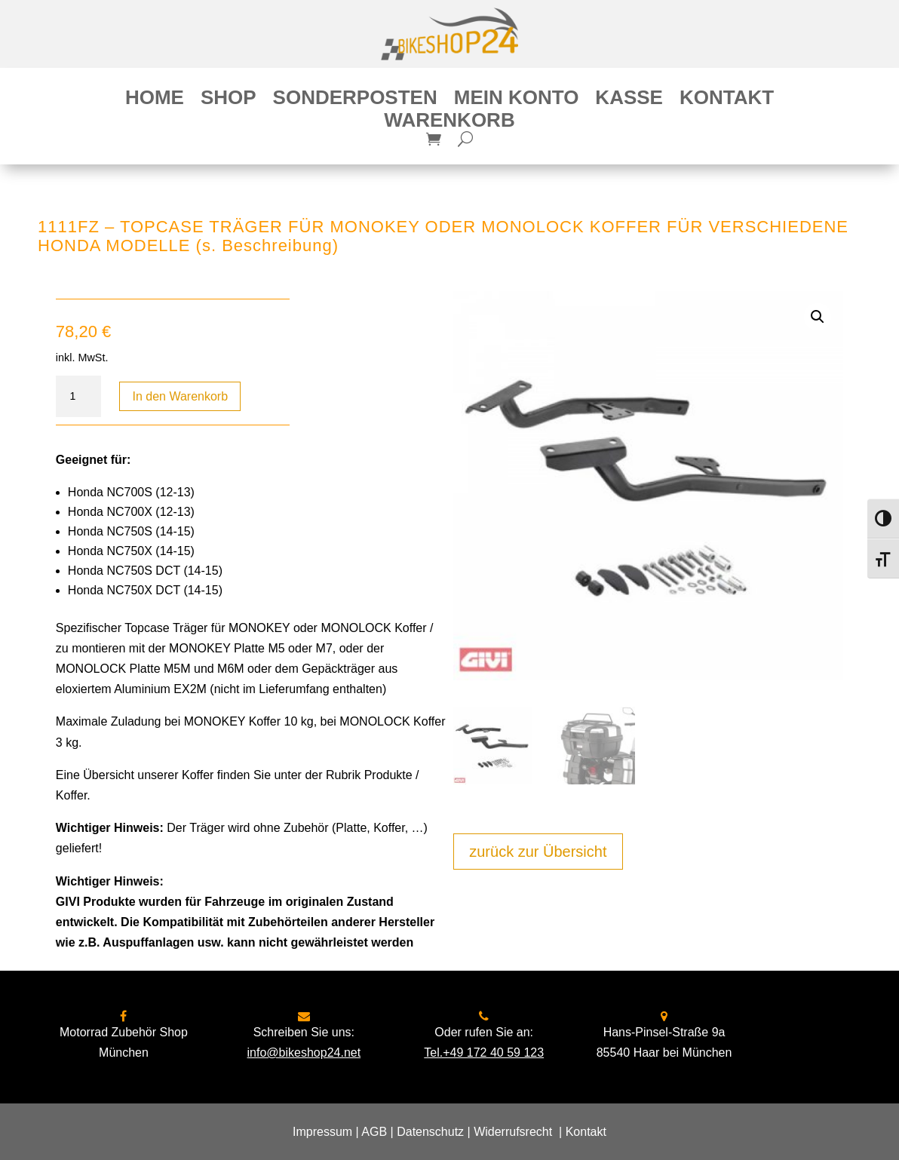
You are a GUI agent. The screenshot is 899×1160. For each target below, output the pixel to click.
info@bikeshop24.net (304, 1052)
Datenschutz (430, 1131)
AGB (374, 1131)
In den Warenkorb (180, 396)
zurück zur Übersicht (537, 851)
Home (154, 100)
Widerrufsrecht (513, 1131)
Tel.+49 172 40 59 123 (484, 1052)
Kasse (629, 100)
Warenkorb (449, 123)
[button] (817, 316)
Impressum (322, 1131)
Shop (228, 100)
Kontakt (727, 100)
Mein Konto (516, 100)
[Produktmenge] (78, 397)
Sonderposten (355, 100)
